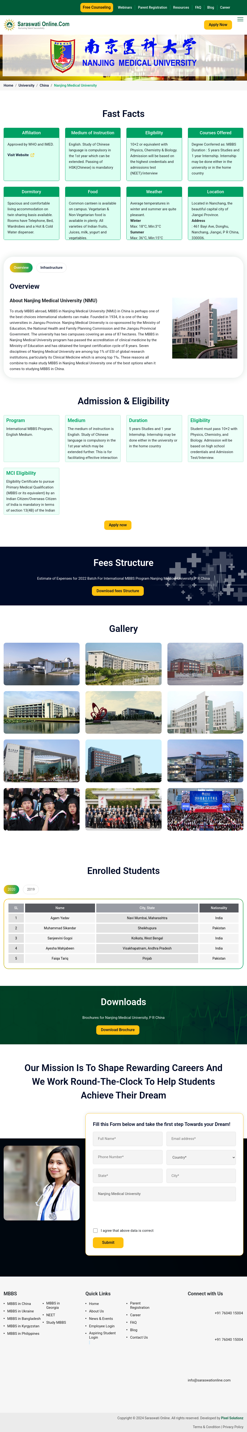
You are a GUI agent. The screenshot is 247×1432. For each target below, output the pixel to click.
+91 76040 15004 (215, 1312)
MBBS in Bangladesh (24, 1318)
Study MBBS (56, 1322)
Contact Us (139, 1337)
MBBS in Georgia (53, 1305)
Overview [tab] (21, 267)
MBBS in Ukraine (20, 1311)
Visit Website (20, 155)
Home (8, 85)
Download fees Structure (117, 590)
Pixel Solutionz (232, 1418)
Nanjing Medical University (75, 85)
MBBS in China (19, 1303)
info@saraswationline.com (209, 1372)
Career (225, 7)
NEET (50, 1315)
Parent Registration (152, 7)
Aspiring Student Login (102, 1335)
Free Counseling (97, 7)
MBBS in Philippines (23, 1333)
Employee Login (102, 1326)
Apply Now (217, 24)
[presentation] (129, 1214)
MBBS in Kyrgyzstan (23, 1326)
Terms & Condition (206, 1426)
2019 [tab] (30, 889)
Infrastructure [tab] (52, 267)
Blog (210, 7)
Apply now (117, 525)
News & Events (101, 1318)
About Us (96, 1311)
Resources (181, 7)
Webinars (125, 7)
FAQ (198, 7)
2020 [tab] (11, 889)
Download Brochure (117, 1029)
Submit (108, 1242)
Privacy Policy (233, 1426)
